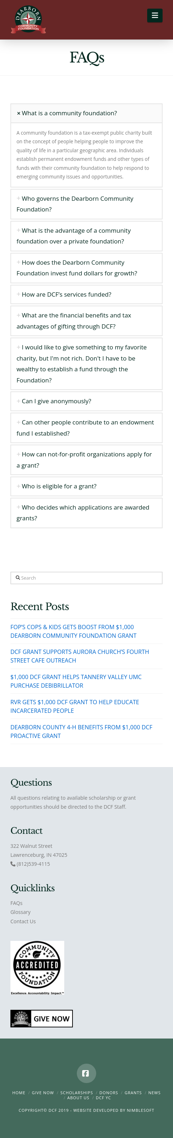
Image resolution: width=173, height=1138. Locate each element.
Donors (108, 1092)
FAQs (16, 903)
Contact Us (23, 921)
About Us (78, 1097)
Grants (133, 1092)
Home (18, 1092)
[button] (155, 15)
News (154, 1092)
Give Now (43, 1092)
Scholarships (76, 1092)
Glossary (20, 912)
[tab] (86, 113)
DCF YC (103, 1097)
